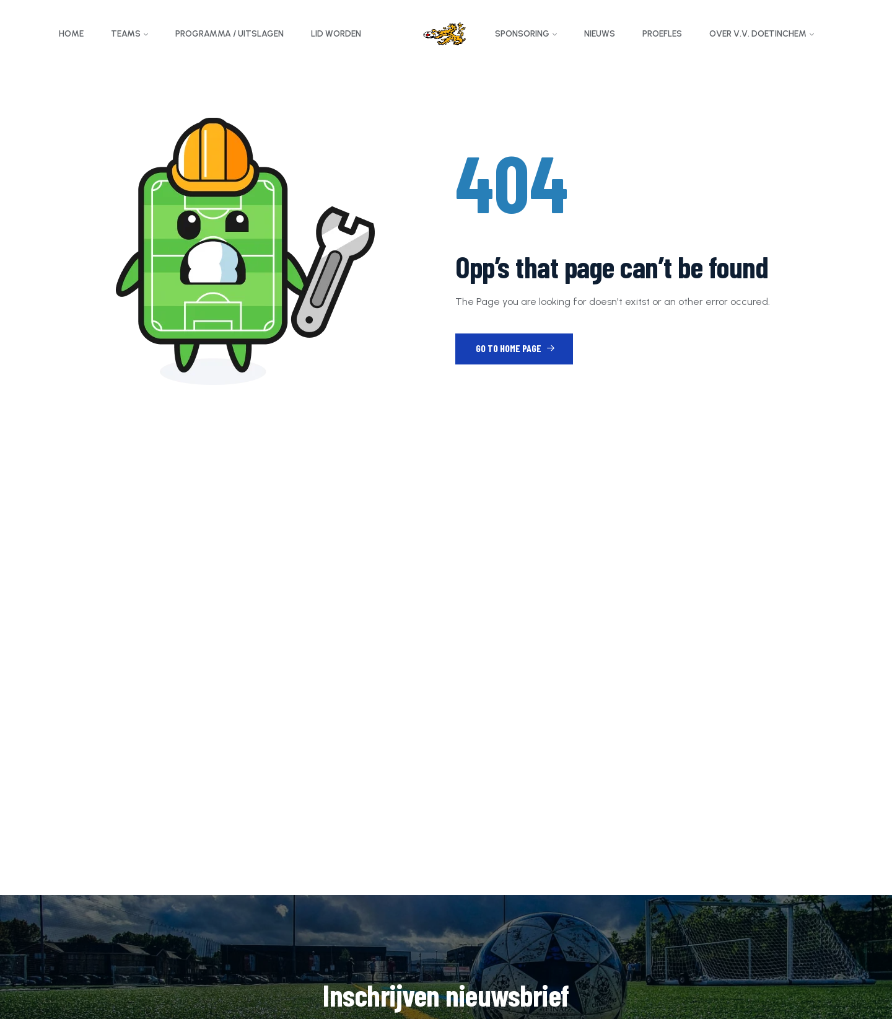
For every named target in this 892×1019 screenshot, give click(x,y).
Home (71, 34)
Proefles (662, 34)
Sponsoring (522, 34)
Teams (126, 34)
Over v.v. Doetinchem (758, 34)
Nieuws (599, 34)
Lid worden (336, 34)
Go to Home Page (515, 348)
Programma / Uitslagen (229, 34)
